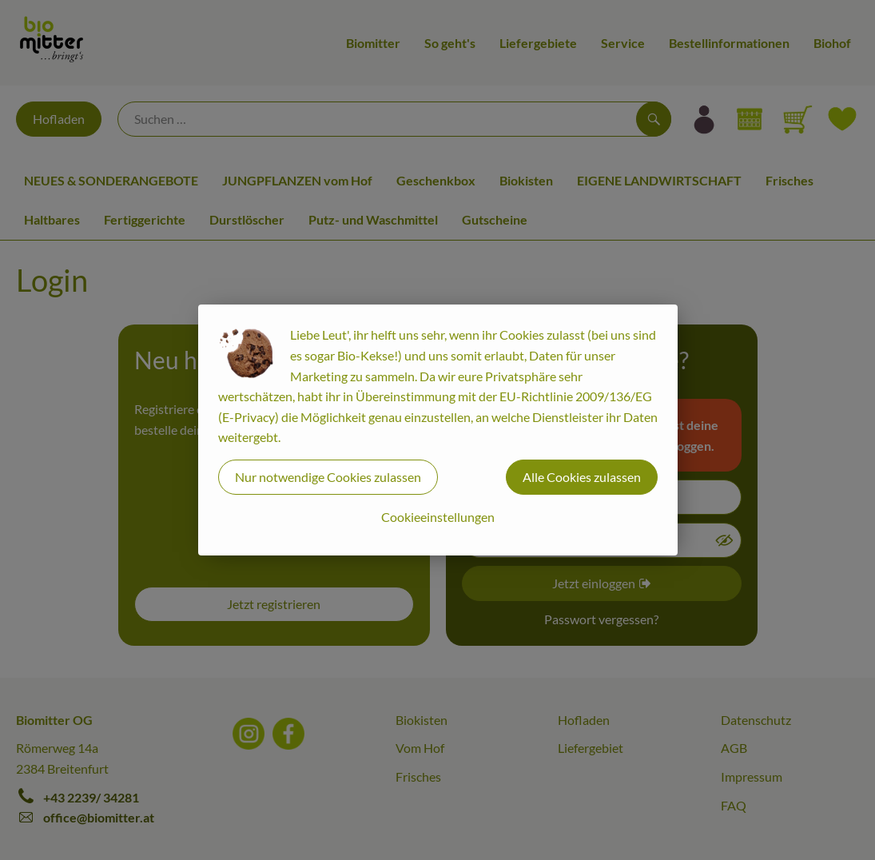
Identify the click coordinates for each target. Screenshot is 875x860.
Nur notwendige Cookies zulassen (328, 476)
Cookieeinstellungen (438, 516)
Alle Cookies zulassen (582, 476)
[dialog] (437, 430)
